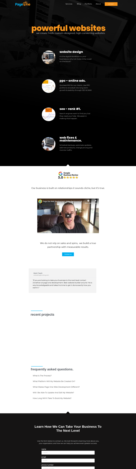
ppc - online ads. (73, 81)
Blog (79, 4)
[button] (68, 364)
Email (43, 445)
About (98, 4)
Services (69, 4)
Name (43, 437)
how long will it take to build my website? (52, 387)
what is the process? (42, 364)
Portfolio (88, 4)
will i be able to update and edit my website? (53, 381)
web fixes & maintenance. (71, 139)
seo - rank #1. (70, 109)
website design (71, 52)
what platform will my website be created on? (54, 370)
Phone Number (47, 453)
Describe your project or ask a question (56, 461)
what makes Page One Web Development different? (56, 375)
